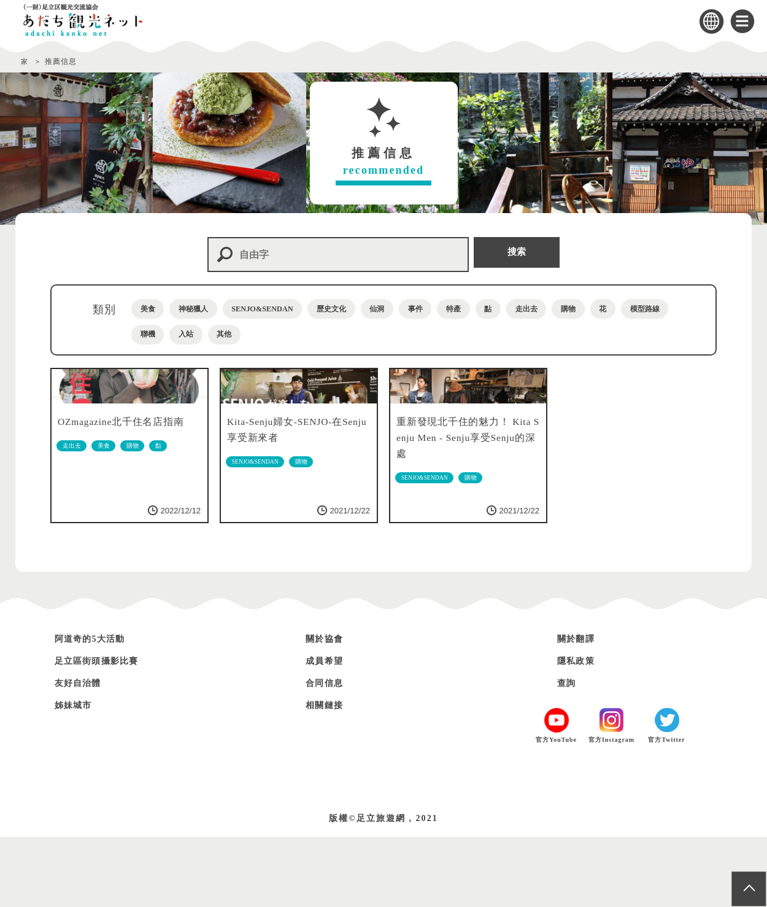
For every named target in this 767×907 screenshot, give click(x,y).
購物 (154, 335)
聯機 (316, 335)
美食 (154, 309)
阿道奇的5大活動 (97, 708)
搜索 (518, 254)
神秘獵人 (214, 309)
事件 (499, 309)
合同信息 (328, 752)
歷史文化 (388, 309)
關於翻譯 (580, 708)
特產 (550, 309)
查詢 (568, 752)
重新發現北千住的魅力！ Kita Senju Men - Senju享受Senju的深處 (463, 505)
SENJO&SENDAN (301, 309)
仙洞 (448, 309)
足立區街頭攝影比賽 (105, 730)
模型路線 (255, 335)
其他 (418, 335)
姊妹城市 (77, 774)
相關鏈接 (328, 774)
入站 (367, 335)
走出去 (647, 309)
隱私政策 (580, 730)
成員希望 (328, 730)
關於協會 (328, 708)
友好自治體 (83, 752)
